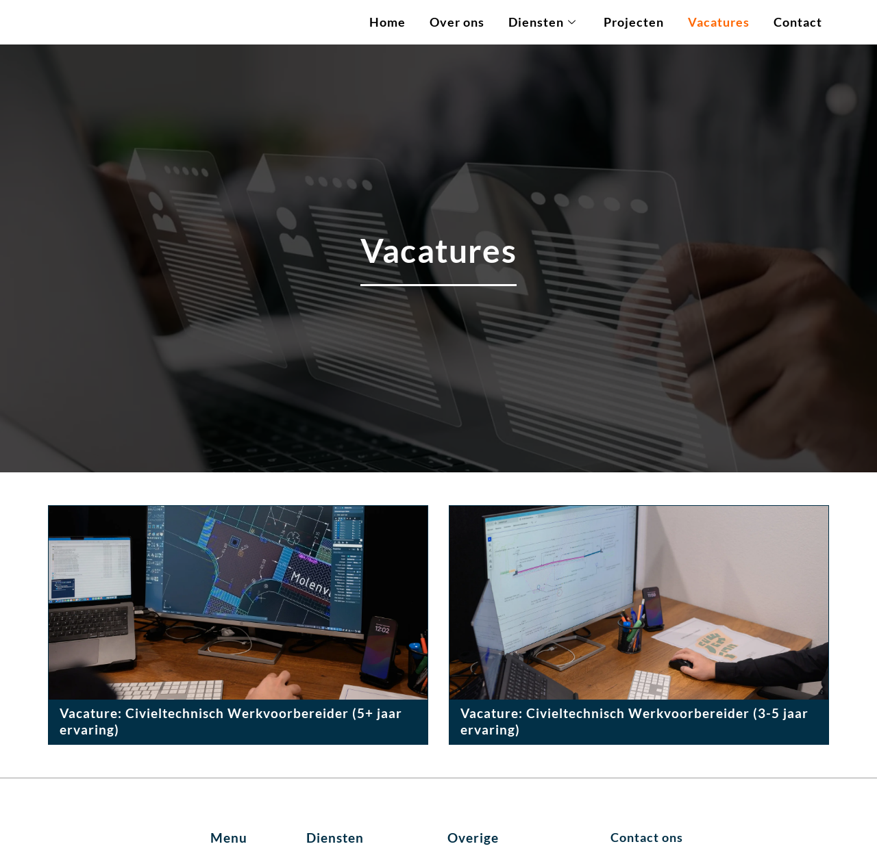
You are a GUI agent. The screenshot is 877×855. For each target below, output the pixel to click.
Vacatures (719, 22)
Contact (798, 22)
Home (387, 22)
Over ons (457, 22)
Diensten (542, 22)
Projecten (634, 22)
